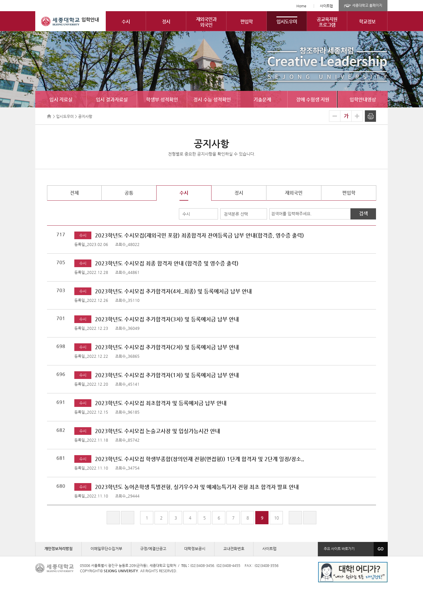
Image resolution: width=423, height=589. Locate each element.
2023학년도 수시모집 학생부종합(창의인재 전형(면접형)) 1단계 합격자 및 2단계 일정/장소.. (199, 459)
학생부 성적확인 (162, 99)
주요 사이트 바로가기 (339, 549)
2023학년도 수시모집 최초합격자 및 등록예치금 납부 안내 (160, 403)
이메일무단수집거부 (106, 548)
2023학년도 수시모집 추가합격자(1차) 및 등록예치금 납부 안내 (167, 375)
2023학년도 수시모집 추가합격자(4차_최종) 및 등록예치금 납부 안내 (173, 291)
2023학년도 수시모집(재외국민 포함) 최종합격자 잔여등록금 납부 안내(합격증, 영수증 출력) (199, 235)
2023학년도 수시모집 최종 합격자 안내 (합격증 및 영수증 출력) (167, 263)
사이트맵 (326, 6)
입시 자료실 (61, 99)
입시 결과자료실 (112, 99)
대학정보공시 (194, 548)
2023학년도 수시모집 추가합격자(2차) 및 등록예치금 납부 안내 (167, 347)
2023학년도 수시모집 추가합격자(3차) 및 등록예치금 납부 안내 (167, 319)
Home (301, 6)
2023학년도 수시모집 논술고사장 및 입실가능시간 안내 (157, 431)
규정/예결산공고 (153, 548)
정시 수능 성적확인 (212, 99)
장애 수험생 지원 (312, 99)
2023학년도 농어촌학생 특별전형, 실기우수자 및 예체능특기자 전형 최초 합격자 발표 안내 (197, 487)
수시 (186, 214)
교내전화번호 (233, 548)
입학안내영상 (363, 99)
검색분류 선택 (236, 214)
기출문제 (262, 99)
